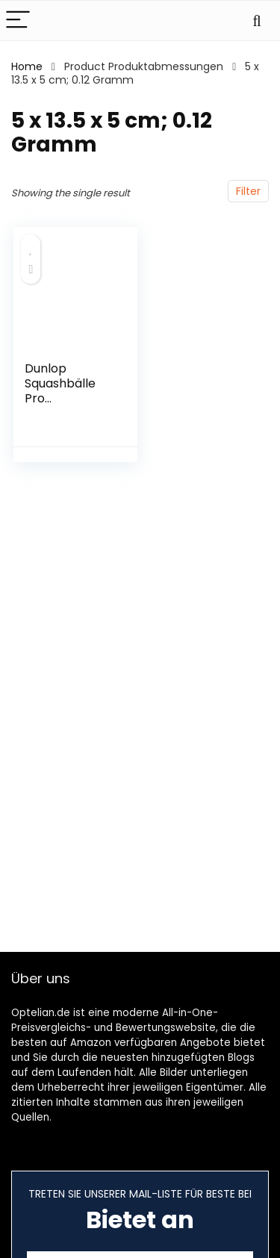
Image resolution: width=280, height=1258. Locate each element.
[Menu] (18, 20)
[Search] (257, 20)
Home (27, 66)
